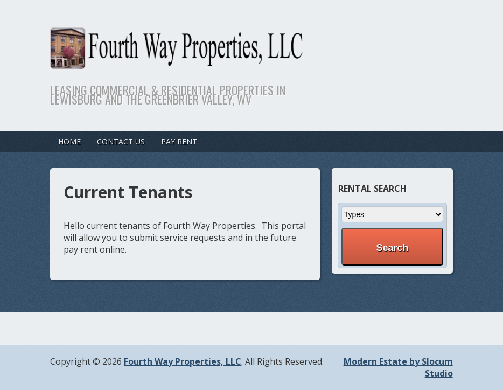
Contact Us (121, 141)
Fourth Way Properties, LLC (182, 361)
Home (69, 141)
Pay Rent (179, 141)
